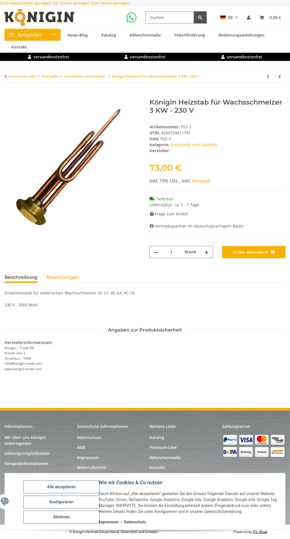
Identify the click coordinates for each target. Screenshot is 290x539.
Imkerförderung (189, 35)
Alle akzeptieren (62, 487)
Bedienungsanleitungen (242, 35)
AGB (81, 447)
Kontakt (19, 47)
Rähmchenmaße (145, 35)
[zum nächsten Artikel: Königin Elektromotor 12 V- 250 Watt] (268, 76)
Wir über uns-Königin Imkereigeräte (25, 440)
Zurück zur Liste (22, 76)
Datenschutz (136, 522)
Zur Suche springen (71, 3)
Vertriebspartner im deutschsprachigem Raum (197, 226)
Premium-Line (163, 447)
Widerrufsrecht (91, 467)
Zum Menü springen (110, 3)
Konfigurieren (62, 502)
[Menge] (171, 252)
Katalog (108, 35)
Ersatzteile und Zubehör (193, 144)
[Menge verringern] (156, 252)
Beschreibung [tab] (21, 277)
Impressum (109, 522)
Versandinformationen (26, 463)
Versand (201, 181)
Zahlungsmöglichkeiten (27, 453)
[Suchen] (170, 17)
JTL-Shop (260, 531)
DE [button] (226, 17)
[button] (248, 17)
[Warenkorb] (270, 17)
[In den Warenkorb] (9, 95)
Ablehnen (62, 516)
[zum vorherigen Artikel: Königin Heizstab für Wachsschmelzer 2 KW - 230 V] (279, 76)
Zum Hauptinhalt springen (26, 3)
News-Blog (77, 35)
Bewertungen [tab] (62, 277)
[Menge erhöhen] (206, 252)
